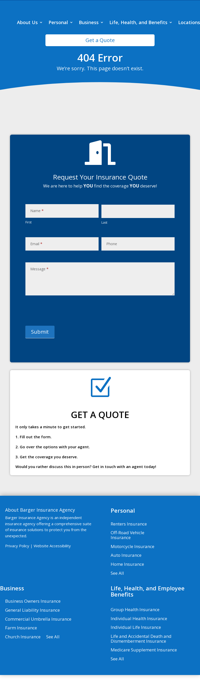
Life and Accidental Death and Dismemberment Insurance (141, 660)
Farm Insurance (21, 648)
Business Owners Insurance (33, 622)
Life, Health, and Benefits (138, 43)
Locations (189, 43)
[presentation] (64, 331)
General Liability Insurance (32, 631)
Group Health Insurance (135, 630)
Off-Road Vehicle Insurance (127, 556)
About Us (27, 43)
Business (89, 43)
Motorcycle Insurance (132, 567)
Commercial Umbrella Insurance (38, 639)
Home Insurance (127, 585)
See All (117, 594)
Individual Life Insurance (136, 648)
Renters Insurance (129, 544)
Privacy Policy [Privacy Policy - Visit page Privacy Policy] (17, 566)
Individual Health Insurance (139, 639)
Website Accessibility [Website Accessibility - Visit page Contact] (52, 566)
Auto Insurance (126, 576)
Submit (40, 352)
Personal (58, 43)
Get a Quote (100, 60)
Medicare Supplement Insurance (144, 670)
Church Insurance (23, 657)
